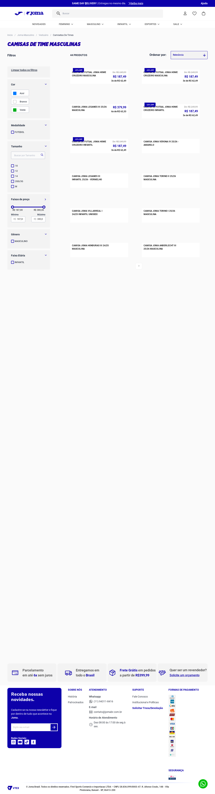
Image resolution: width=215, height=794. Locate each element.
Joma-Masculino (25, 35)
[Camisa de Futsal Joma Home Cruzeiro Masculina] (99, 102)
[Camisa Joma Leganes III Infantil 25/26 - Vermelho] (99, 373)
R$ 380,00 (39, 210)
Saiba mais (136, 3)
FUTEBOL (19, 132)
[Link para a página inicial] (10, 35)
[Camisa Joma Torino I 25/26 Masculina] (171, 463)
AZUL (22, 93)
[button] (28, 125)
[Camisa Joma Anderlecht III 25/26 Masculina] (171, 553)
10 (16, 166)
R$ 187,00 (18, 210)
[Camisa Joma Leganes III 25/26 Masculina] (99, 192)
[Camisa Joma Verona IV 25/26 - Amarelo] (171, 282)
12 (16, 171)
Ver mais (106, 647)
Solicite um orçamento (184, 675)
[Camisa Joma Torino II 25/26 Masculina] (171, 373)
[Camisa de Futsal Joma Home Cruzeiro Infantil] (171, 192)
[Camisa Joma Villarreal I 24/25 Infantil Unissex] (99, 463)
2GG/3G (19, 181)
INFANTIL (19, 262)
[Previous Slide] (85, 3)
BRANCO (23, 101)
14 (16, 176)
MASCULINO (21, 241)
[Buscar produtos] (157, 13)
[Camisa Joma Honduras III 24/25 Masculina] (99, 553)
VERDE (22, 110)
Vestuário (43, 35)
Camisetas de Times (63, 35)
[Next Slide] (129, 3)
